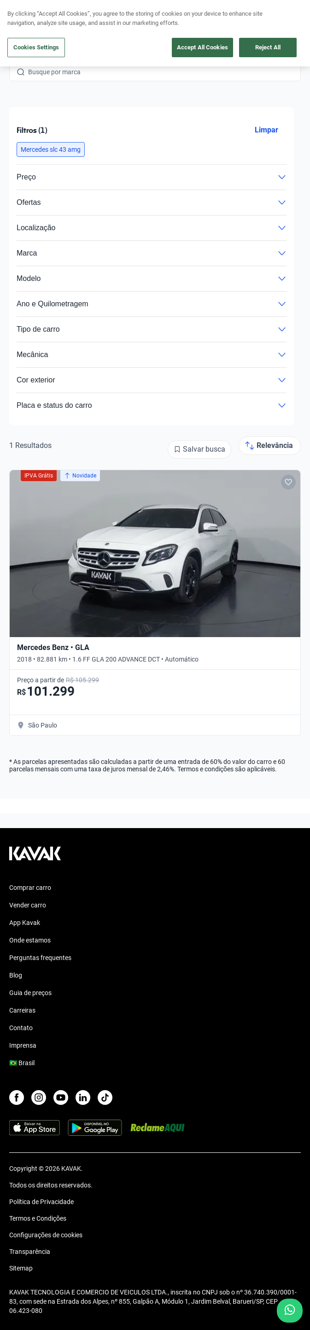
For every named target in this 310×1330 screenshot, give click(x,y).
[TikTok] (105, 1097)
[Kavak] (22, 13)
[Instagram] (38, 1097)
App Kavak (24, 922)
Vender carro (27, 905)
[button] (51, 149)
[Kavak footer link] (35, 858)
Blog (15, 975)
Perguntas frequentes (40, 957)
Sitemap (21, 1268)
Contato (21, 1028)
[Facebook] (16, 1097)
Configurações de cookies (45, 1235)
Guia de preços (30, 992)
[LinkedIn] (83, 1097)
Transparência (29, 1251)
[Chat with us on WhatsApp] (289, 1310)
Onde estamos (30, 940)
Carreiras (22, 1010)
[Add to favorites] (288, 482)
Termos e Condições (37, 1218)
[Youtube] (60, 1097)
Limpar (266, 129)
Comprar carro (30, 887)
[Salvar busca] (199, 449)
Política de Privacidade (41, 1201)
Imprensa (22, 1045)
